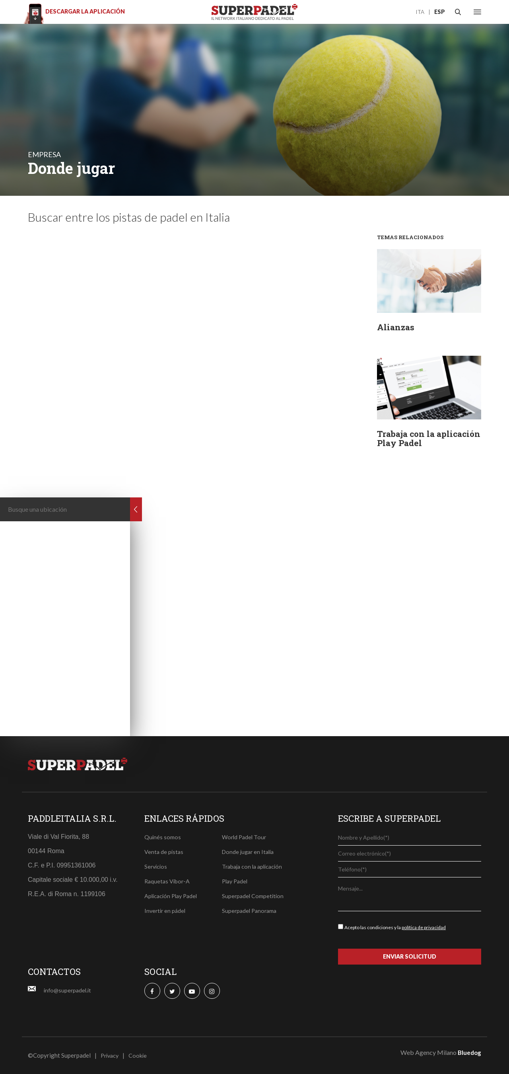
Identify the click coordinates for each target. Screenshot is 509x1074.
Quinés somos (162, 836)
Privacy (111, 1055)
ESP (439, 11)
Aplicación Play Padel (172, 895)
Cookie (140, 1055)
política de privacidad (424, 927)
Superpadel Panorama (251, 910)
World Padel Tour (245, 836)
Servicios (156, 866)
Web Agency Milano (428, 1052)
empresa (44, 154)
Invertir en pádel (166, 910)
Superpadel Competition (254, 895)
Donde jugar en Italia (250, 851)
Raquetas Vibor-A (168, 881)
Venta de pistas (164, 851)
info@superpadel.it (69, 990)
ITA (420, 11)
